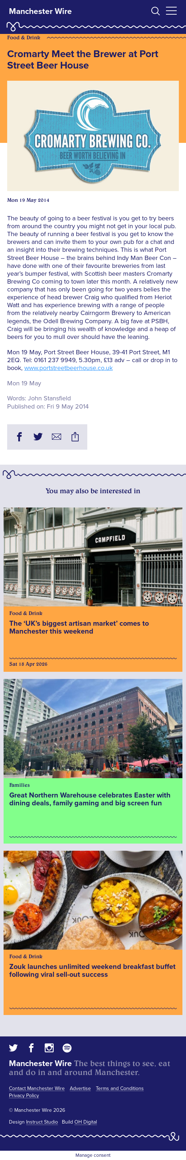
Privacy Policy (24, 1095)
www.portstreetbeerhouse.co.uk (68, 368)
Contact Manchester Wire (37, 1088)
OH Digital (85, 1122)
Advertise (80, 1088)
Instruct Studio (42, 1122)
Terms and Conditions (120, 1088)
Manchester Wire (40, 11)
